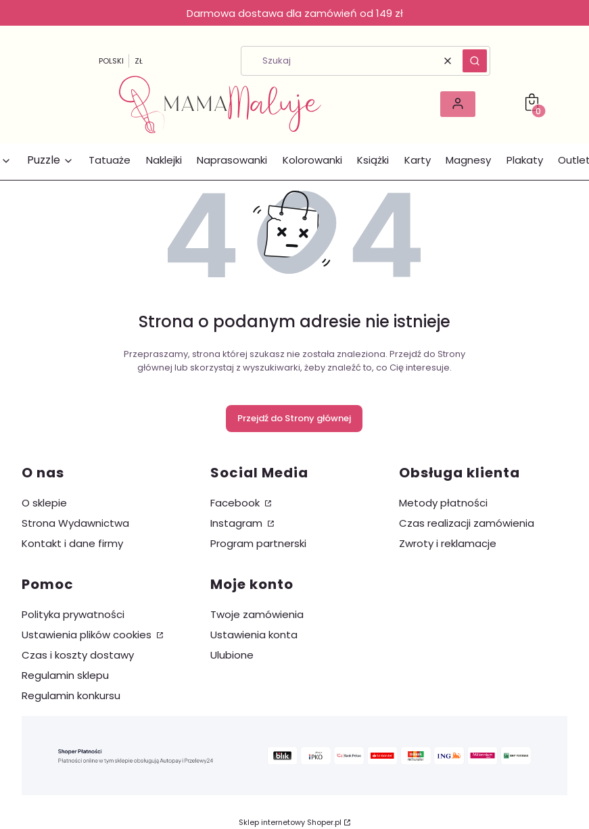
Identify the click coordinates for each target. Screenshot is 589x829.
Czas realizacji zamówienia (466, 523)
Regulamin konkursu (71, 695)
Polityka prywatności (73, 614)
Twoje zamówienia (257, 614)
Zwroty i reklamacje (447, 543)
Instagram (237, 523)
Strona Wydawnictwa (75, 523)
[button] (475, 60)
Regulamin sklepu (65, 675)
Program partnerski (258, 543)
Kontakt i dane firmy (72, 543)
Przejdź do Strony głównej (294, 418)
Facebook (236, 503)
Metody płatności (443, 503)
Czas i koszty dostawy (78, 655)
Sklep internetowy (290, 822)
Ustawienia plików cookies (88, 634)
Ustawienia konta (254, 634)
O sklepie (44, 503)
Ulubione (232, 655)
